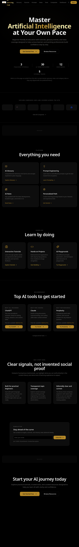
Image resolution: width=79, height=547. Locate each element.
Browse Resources (50, 53)
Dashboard (63, 2)
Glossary (19, 2)
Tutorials (26, 2)
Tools (46, 2)
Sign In (73, 2)
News (41, 2)
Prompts (34, 2)
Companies (54, 2)
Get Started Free (30, 53)
